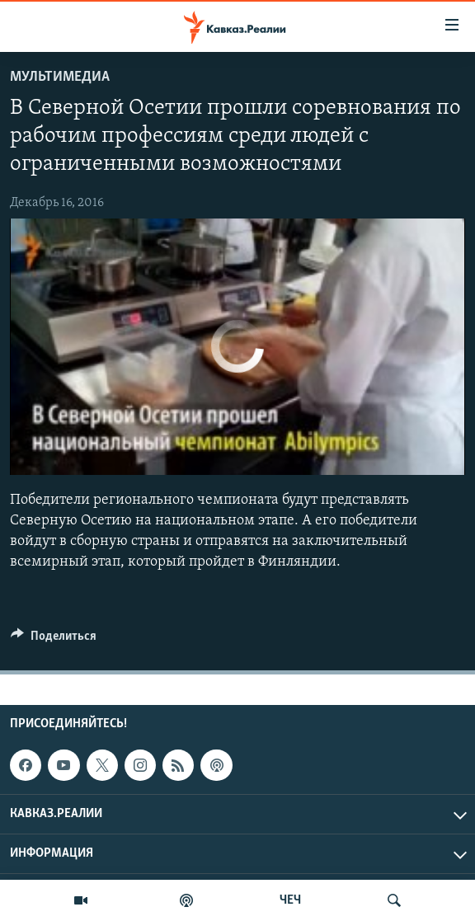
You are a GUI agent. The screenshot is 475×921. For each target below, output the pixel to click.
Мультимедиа (60, 77)
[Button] (53, 640)
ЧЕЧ (290, 900)
